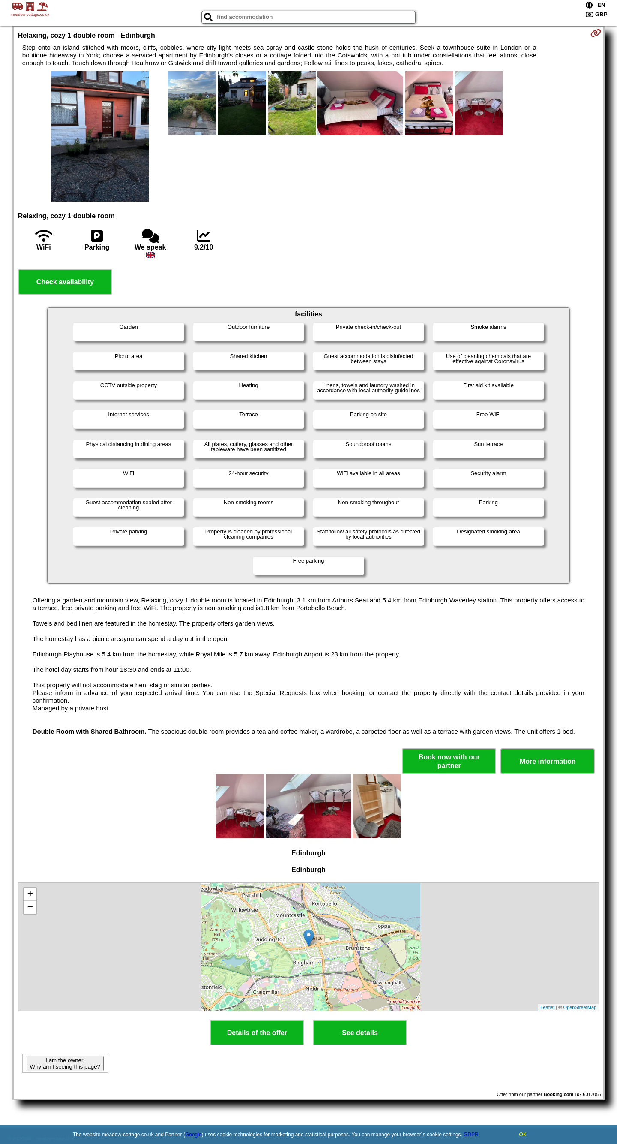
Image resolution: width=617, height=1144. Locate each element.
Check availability (65, 282)
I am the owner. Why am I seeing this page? (65, 1063)
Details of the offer (257, 1032)
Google (193, 1135)
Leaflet (547, 1007)
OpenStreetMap (580, 1007)
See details (360, 1032)
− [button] (30, 907)
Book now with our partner (449, 761)
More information (548, 761)
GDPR (471, 1135)
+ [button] (30, 894)
